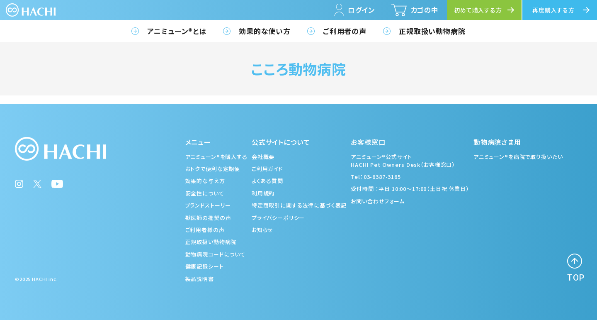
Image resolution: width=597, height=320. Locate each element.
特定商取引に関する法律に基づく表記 (299, 205)
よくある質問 (267, 181)
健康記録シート (204, 266)
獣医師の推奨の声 (208, 218)
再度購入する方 (553, 10)
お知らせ (262, 230)
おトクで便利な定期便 (212, 169)
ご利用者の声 (344, 31)
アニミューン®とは (176, 31)
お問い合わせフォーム (378, 201)
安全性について (204, 193)
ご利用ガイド (267, 169)
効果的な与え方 (205, 181)
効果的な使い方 (265, 31)
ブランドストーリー (208, 205)
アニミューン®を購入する (216, 157)
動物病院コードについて (215, 254)
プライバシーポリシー (278, 218)
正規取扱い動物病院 (432, 31)
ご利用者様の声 (205, 230)
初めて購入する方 (478, 10)
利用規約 (263, 193)
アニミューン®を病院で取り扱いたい (518, 157)
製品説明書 (199, 279)
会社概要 (263, 157)
